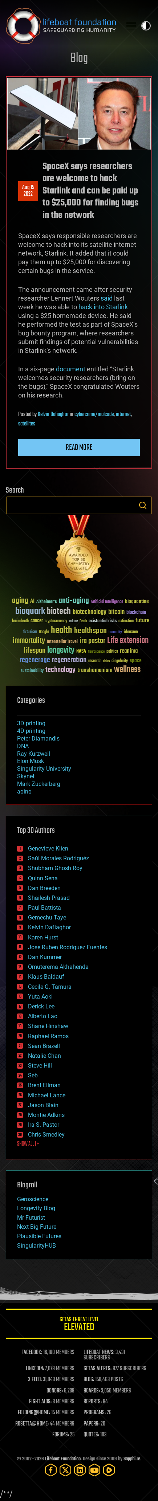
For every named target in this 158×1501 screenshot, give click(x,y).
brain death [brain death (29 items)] (20, 621)
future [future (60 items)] (142, 620)
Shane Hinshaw (48, 1026)
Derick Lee (41, 1006)
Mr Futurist (31, 1217)
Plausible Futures (39, 1236)
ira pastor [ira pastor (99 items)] (92, 641)
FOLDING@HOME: (34, 1413)
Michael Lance (46, 1095)
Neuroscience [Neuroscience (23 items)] (96, 652)
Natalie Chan (44, 1055)
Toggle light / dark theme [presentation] (146, 25)
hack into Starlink (103, 307)
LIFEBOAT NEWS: (99, 1352)
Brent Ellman (44, 1085)
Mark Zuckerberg (38, 783)
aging (24, 791)
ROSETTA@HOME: (32, 1424)
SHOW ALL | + (28, 1144)
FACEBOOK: (31, 1352)
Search (142, 505)
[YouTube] (94, 1470)
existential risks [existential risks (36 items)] (103, 621)
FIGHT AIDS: (40, 1402)
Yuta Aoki (40, 996)
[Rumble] (109, 1470)
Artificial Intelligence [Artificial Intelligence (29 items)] (107, 602)
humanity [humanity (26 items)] (115, 632)
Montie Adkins (46, 1115)
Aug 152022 (28, 190)
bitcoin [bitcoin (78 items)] (116, 612)
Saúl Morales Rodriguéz (58, 858)
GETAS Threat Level (79, 1325)
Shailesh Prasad (49, 897)
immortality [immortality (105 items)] (29, 640)
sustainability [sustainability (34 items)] (32, 671)
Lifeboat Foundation (63, 1459)
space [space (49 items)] (136, 660)
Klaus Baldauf (46, 976)
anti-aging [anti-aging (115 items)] (73, 600)
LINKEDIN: (35, 1369)
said (107, 298)
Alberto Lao (42, 1016)
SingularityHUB (36, 1245)
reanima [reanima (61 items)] (129, 651)
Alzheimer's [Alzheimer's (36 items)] (46, 602)
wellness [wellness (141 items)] (127, 669)
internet (123, 414)
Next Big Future (36, 1226)
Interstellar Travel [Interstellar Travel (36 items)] (62, 642)
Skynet (26, 776)
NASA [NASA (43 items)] (81, 651)
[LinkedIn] (80, 1470)
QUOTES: (91, 1435)
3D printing (31, 723)
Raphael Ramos (48, 1036)
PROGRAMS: (95, 1413)
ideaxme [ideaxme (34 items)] (131, 632)
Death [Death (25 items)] (83, 621)
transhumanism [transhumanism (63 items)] (94, 670)
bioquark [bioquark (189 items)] (30, 611)
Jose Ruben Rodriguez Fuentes (67, 947)
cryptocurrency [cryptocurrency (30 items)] (56, 621)
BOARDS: (92, 1391)
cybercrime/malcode (94, 414)
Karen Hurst (43, 937)
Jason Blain (43, 1105)
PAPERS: (92, 1424)
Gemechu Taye (47, 917)
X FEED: (35, 1379)
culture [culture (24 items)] (73, 621)
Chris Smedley (46, 1134)
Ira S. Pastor (43, 1124)
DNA (23, 746)
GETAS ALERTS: (98, 1369)
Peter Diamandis (38, 738)
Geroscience (32, 1199)
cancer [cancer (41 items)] (37, 621)
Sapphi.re (131, 1459)
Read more (79, 447)
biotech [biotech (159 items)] (59, 611)
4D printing (31, 730)
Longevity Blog (36, 1208)
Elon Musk (30, 761)
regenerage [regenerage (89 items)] (35, 660)
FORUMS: (60, 1435)
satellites (26, 424)
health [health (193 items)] (61, 630)
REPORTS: (93, 1402)
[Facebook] (51, 1470)
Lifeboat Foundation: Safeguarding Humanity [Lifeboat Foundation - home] (61, 26)
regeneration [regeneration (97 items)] (69, 660)
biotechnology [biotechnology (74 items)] (89, 612)
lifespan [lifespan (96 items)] (34, 651)
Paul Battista (44, 907)
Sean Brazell (44, 1046)
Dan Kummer (45, 957)
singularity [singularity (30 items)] (120, 661)
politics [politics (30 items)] (112, 651)
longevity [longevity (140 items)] (60, 650)
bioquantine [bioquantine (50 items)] (137, 601)
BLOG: (89, 1379)
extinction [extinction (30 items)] (126, 621)
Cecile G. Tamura (50, 986)
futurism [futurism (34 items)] (30, 632)
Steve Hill (40, 1065)
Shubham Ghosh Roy (55, 868)
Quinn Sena (43, 878)
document (70, 369)
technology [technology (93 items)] (60, 670)
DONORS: (54, 1391)
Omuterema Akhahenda (58, 966)
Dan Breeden (44, 888)
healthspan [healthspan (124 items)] (90, 631)
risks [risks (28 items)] (106, 661)
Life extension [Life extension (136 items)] (128, 640)
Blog (79, 58)
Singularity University (44, 768)
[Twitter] (65, 1470)
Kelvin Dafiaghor (53, 414)
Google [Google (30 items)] (44, 632)
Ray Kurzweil (33, 753)
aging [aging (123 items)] (20, 600)
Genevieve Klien (48, 848)
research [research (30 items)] (94, 661)
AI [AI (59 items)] (32, 601)
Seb (33, 1075)
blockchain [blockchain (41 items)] (136, 613)
